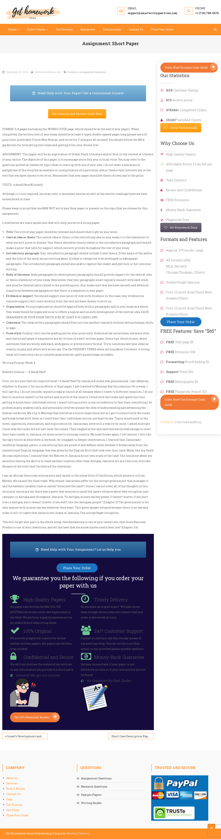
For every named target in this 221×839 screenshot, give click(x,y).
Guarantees (87, 29)
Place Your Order (162, 29)
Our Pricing (14, 804)
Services (12, 783)
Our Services (64, 29)
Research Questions (94, 786)
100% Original (37, 631)
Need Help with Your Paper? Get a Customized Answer (89, 93)
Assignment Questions (92, 72)
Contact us (167, 422)
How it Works (15, 788)
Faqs (9, 799)
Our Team (12, 810)
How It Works (36, 29)
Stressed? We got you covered (38, 675)
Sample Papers (91, 795)
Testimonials (112, 29)
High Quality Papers (44, 600)
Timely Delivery (111, 600)
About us (11, 778)
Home (12, 29)
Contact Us (136, 29)
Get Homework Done (180, 227)
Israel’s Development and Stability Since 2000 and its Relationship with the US (27, 736)
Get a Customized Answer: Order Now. (77, 114)
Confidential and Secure (48, 657)
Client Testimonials (180, 128)
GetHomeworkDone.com (48, 72)
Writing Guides (91, 803)
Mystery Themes (78, 833)
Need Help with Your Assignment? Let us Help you (90, 550)
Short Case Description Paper (131, 736)
